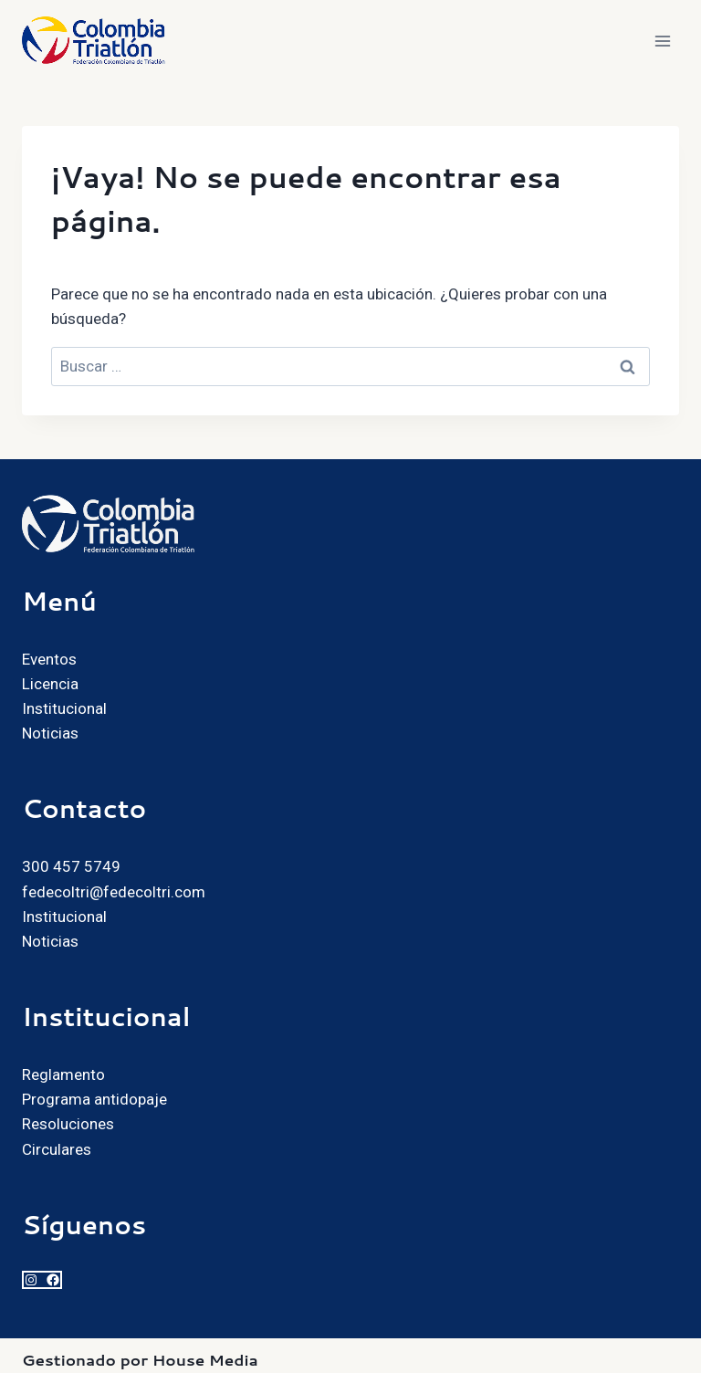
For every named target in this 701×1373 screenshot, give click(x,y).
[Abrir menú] (662, 40)
